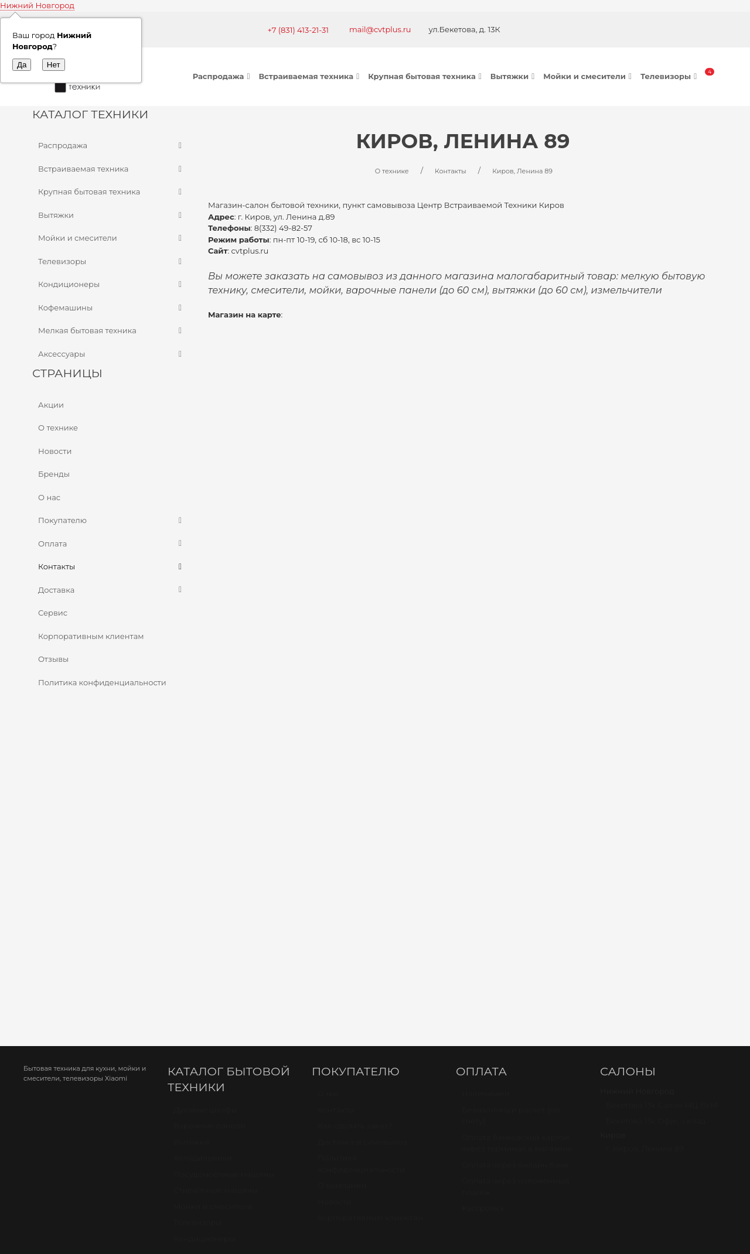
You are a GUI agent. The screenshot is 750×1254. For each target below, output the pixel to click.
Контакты (111, 567)
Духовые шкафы (205, 833)
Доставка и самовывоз (362, 865)
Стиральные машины (215, 913)
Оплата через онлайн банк (515, 888)
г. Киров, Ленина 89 (645, 872)
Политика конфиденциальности (102, 682)
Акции (51, 404)
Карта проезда (223, 1062)
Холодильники (202, 881)
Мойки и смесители (589, 76)
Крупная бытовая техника (426, 76)
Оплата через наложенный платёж (516, 910)
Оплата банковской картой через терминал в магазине (517, 866)
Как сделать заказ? (355, 849)
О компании (342, 909)
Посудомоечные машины (224, 898)
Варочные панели (209, 849)
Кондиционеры (111, 284)
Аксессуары (111, 354)
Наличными (485, 817)
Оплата (111, 544)
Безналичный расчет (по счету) (511, 839)
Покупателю (111, 520)
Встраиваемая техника (310, 76)
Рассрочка (482, 932)
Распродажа (223, 76)
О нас (49, 497)
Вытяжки (513, 76)
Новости (54, 451)
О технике (58, 427)
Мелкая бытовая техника (111, 331)
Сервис (52, 612)
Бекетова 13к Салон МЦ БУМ (662, 828)
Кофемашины (111, 308)
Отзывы (53, 659)
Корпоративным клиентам (91, 636)
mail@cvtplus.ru (380, 29)
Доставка (111, 590)
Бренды (54, 474)
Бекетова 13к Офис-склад (655, 844)
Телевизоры (670, 76)
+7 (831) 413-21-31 (298, 30)
